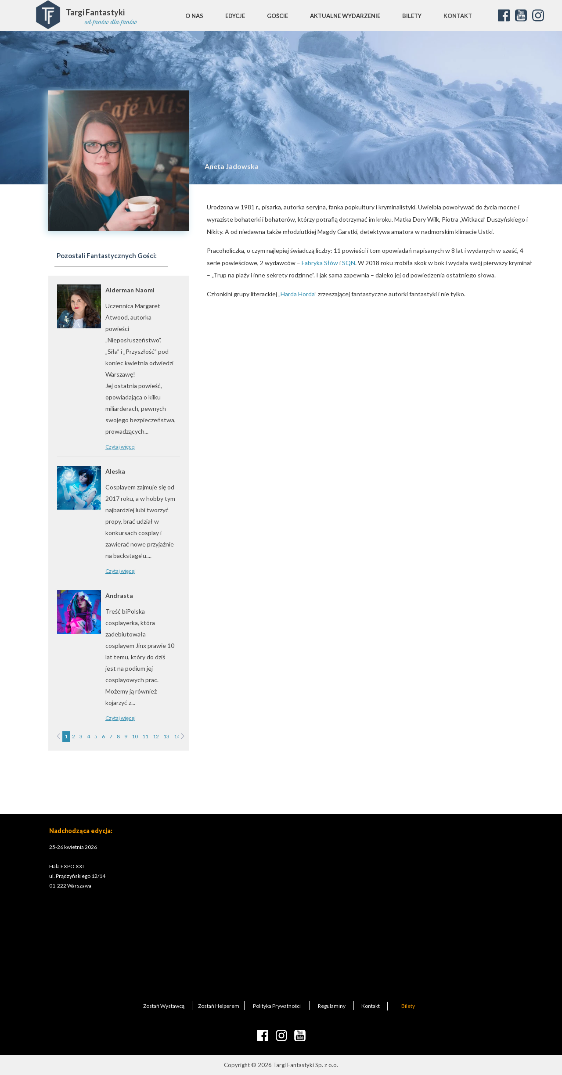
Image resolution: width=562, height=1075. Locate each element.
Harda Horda (297, 294)
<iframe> (321, 905)
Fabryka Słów (320, 262)
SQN (348, 262)
